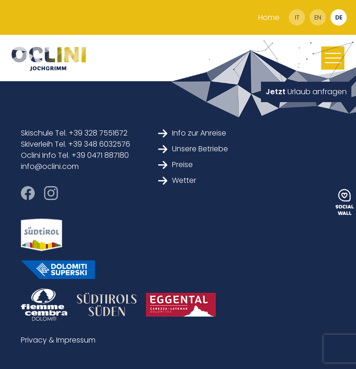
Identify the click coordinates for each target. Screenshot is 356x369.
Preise (175, 164)
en (317, 17)
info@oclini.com (50, 166)
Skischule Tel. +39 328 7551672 (74, 133)
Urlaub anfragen (306, 91)
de (339, 17)
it (297, 17)
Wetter (177, 180)
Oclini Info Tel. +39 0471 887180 (75, 155)
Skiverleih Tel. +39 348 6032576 (75, 144)
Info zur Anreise (192, 133)
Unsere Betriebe (193, 148)
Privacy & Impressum (58, 340)
